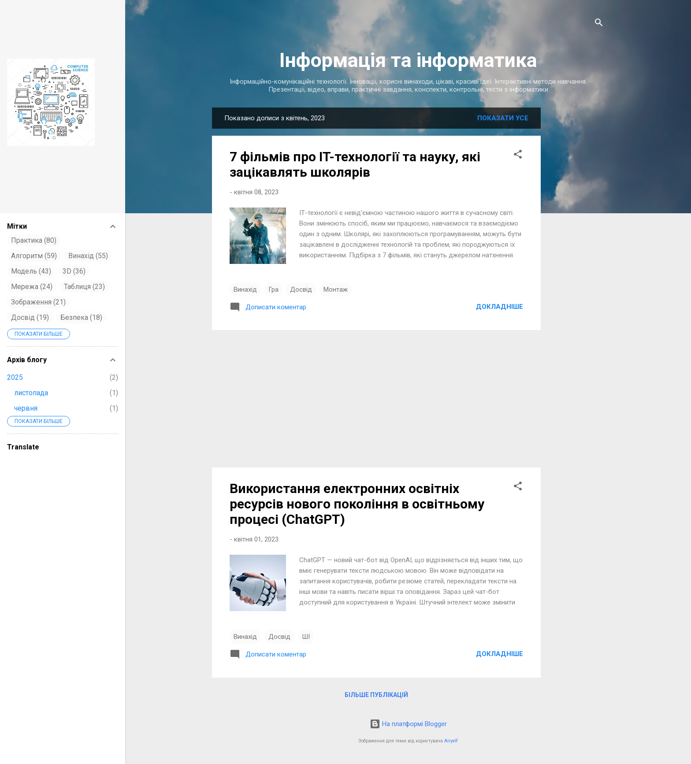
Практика (33, 240)
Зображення (38, 302)
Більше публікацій (376, 694)
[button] (518, 156)
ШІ (306, 637)
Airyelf (451, 741)
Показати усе (502, 118)
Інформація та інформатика (408, 60)
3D (74, 271)
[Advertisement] (576, 247)
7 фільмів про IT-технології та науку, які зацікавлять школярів (355, 164)
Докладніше (499, 307)
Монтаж (335, 289)
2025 (15, 377)
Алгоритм (34, 256)
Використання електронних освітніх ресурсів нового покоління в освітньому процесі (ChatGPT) (357, 504)
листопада (31, 393)
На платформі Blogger (408, 724)
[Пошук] (599, 24)
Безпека (81, 317)
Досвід (301, 289)
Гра (273, 289)
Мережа (31, 286)
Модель (31, 271)
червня (25, 408)
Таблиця (84, 286)
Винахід (245, 289)
